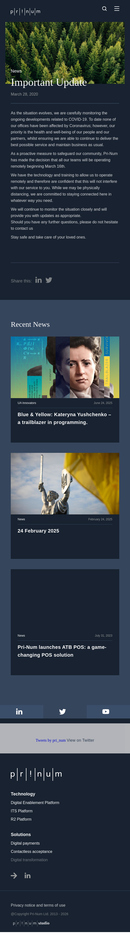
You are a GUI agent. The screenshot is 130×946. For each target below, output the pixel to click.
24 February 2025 (38, 530)
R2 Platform (21, 819)
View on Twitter (80, 756)
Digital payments (25, 843)
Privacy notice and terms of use (38, 921)
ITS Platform (21, 811)
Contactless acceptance (31, 851)
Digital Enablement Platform (35, 803)
